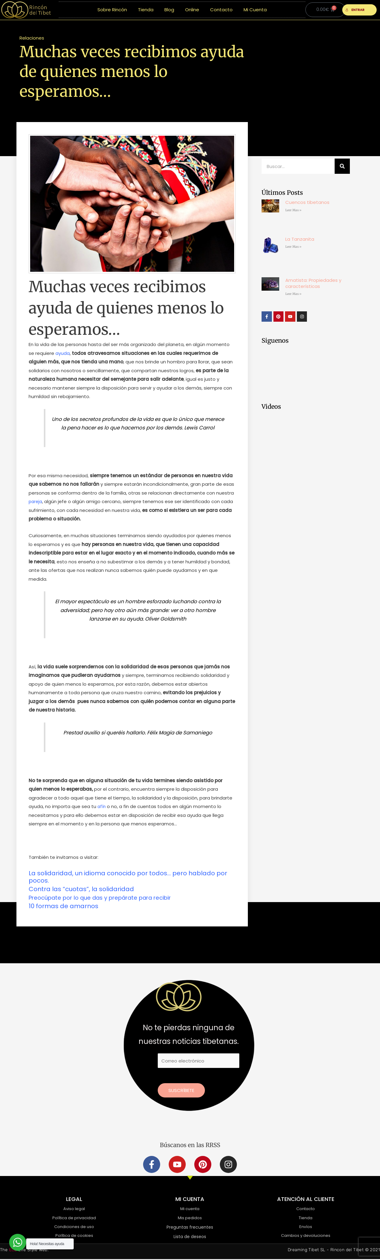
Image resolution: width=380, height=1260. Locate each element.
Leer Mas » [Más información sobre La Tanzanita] (293, 247)
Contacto (221, 9)
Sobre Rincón (112, 9)
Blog (169, 9)
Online (192, 9)
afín (101, 806)
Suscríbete (181, 1090)
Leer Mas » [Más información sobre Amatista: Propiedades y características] (293, 294)
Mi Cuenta (255, 9)
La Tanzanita (299, 239)
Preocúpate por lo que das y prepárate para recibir (108, 897)
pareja (36, 501)
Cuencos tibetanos (307, 202)
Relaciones (31, 38)
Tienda (145, 9)
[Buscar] (342, 166)
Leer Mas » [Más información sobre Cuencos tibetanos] (293, 210)
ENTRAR (355, 9)
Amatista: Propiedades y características (313, 283)
